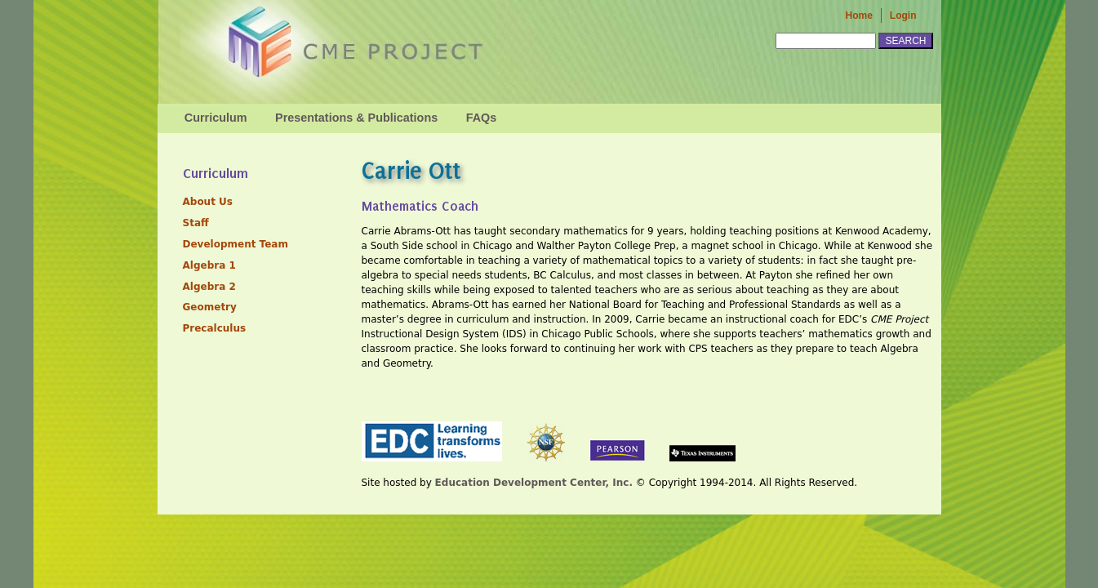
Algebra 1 (209, 265)
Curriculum (215, 117)
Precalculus (215, 328)
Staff (196, 223)
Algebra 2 (209, 286)
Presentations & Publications (356, 117)
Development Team (235, 244)
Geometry (210, 307)
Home (859, 15)
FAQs (481, 117)
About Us (208, 201)
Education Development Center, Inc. (534, 482)
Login (903, 15)
